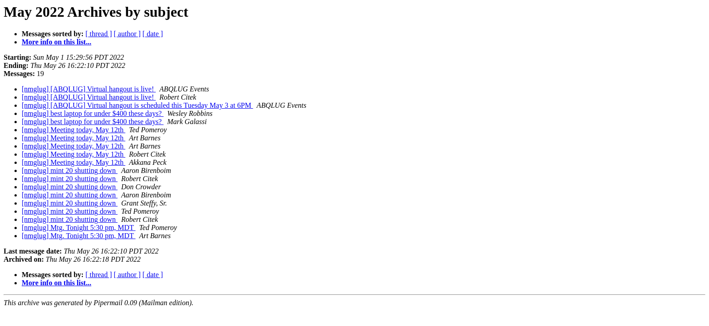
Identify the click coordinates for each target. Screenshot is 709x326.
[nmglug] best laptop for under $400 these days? (93, 113)
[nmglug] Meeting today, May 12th (73, 130)
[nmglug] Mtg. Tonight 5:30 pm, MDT (79, 227)
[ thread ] (98, 34)
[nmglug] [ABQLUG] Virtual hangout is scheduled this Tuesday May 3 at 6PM (137, 105)
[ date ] (152, 34)
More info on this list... (56, 42)
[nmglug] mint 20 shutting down (70, 170)
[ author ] (127, 34)
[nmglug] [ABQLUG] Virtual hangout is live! (89, 89)
